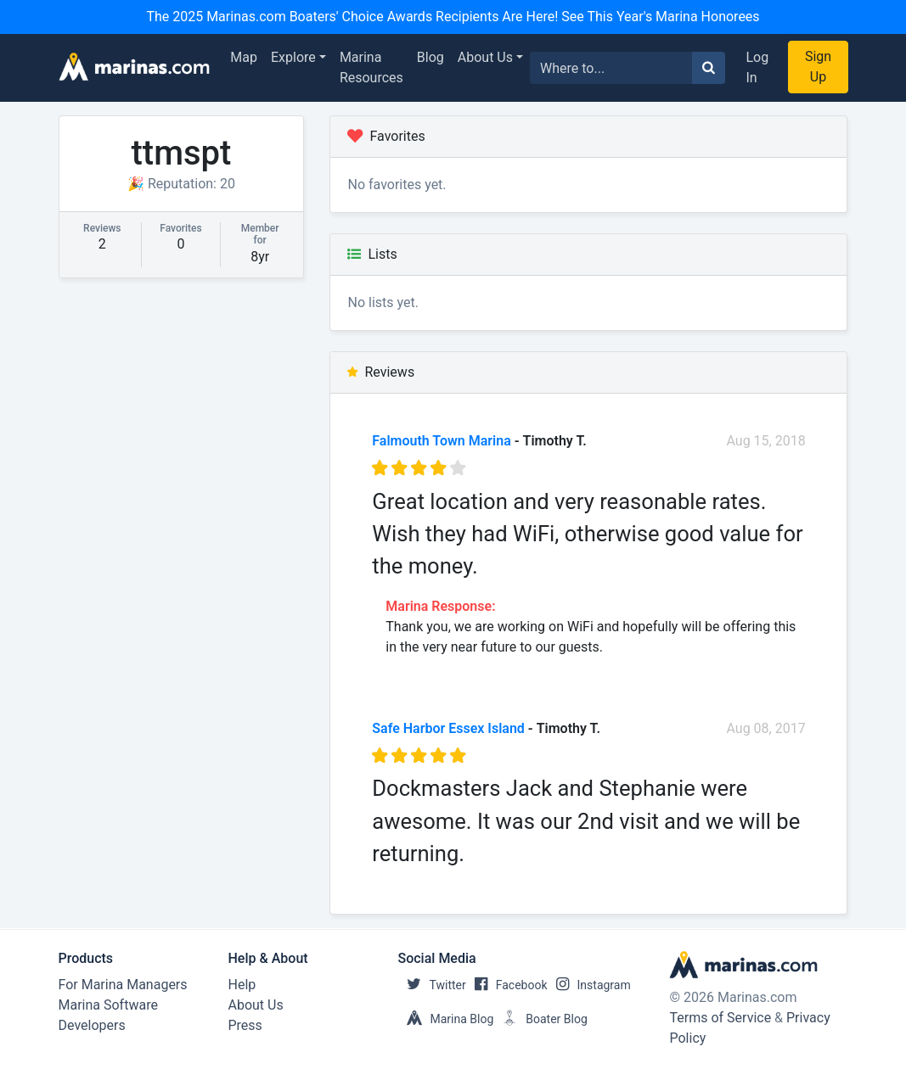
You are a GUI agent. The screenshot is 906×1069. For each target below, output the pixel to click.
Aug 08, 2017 (765, 728)
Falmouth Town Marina (441, 441)
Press (245, 1025)
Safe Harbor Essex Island (448, 728)
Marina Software (108, 1005)
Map (243, 57)
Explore (293, 57)
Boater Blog (540, 1019)
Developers (92, 1025)
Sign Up (818, 66)
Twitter (432, 985)
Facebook (507, 985)
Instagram (589, 985)
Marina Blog (446, 1019)
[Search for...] (611, 68)
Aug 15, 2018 (765, 441)
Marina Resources (371, 67)
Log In (757, 67)
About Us (485, 57)
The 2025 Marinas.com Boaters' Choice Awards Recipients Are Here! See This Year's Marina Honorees (452, 16)
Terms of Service (720, 1018)
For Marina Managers (123, 985)
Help (242, 985)
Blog (430, 57)
